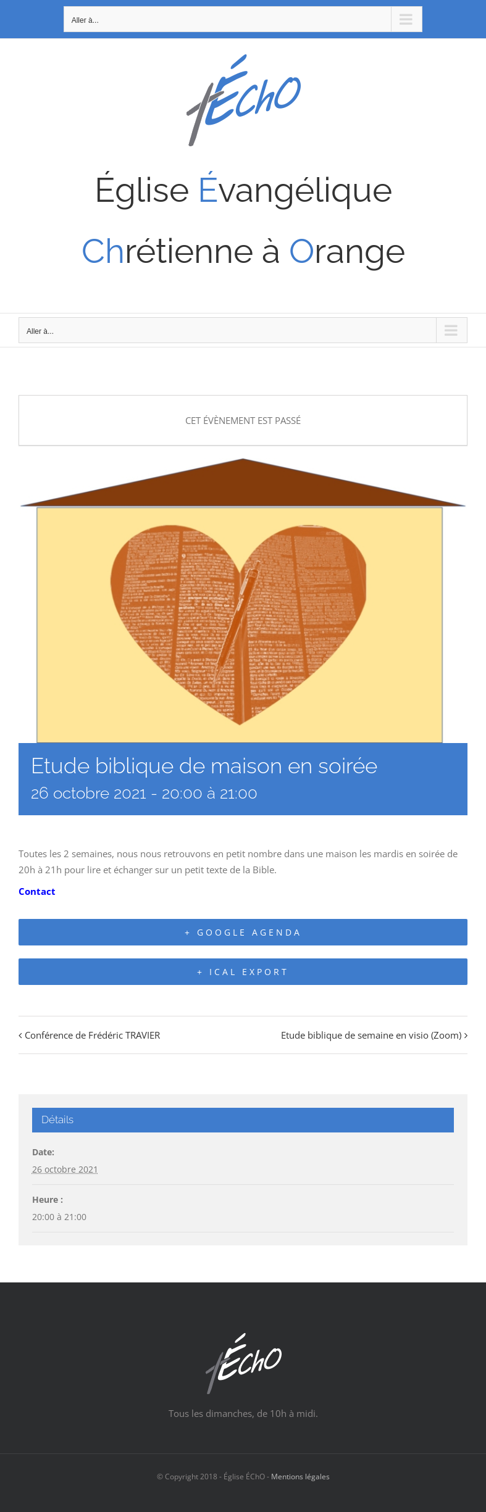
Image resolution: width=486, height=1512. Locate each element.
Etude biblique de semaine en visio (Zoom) (371, 1035)
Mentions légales (300, 1476)
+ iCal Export (243, 972)
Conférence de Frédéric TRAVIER (92, 1035)
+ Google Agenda (243, 932)
